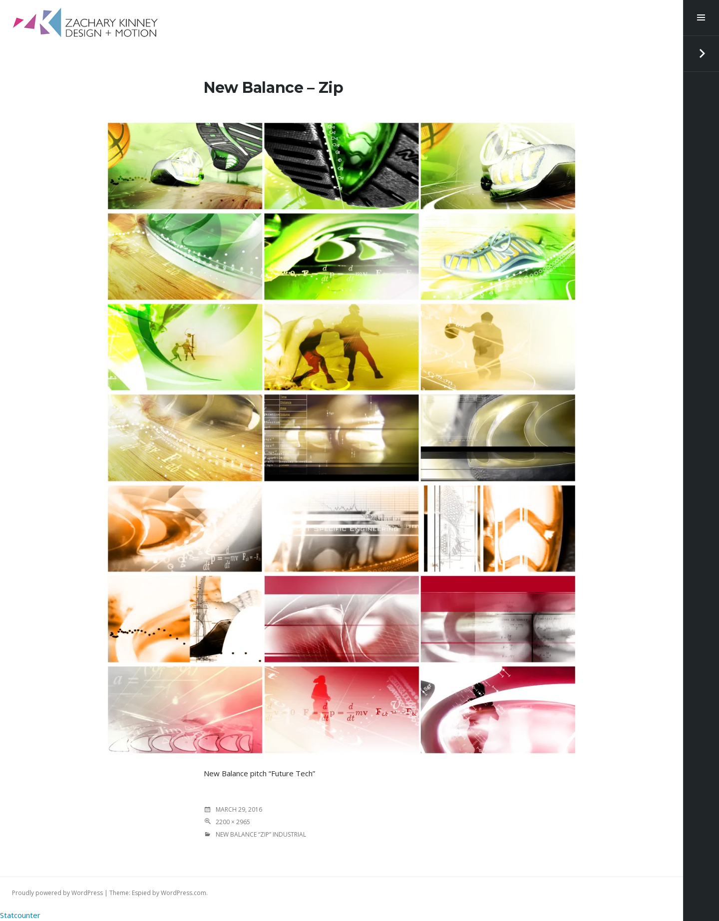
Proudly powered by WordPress (57, 893)
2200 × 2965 (233, 822)
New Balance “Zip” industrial (261, 834)
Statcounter (20, 915)
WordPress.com (183, 893)
